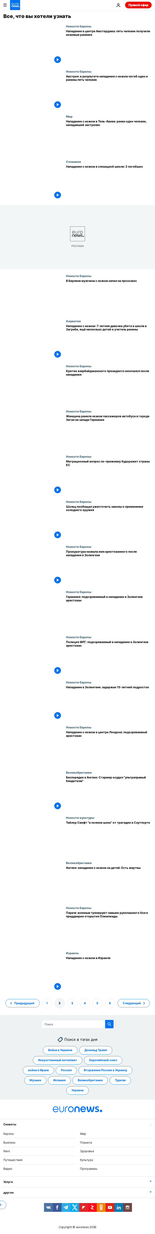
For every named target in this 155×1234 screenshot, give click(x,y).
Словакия (73, 161)
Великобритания (79, 772)
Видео (7, 1168)
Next (6, 1151)
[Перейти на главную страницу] (15, 5)
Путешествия (12, 1160)
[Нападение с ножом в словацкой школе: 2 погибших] (109, 182)
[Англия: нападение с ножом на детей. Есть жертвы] (109, 883)
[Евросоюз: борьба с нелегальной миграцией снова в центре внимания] (109, 477)
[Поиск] (78, 1024)
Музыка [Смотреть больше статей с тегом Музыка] (35, 1080)
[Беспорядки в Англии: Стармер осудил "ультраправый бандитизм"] (109, 793)
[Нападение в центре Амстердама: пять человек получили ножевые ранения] (109, 47)
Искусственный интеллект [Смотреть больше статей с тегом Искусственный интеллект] (57, 1060)
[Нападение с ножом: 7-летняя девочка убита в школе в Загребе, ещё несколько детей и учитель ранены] (109, 342)
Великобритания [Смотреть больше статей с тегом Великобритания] (90, 1080)
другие (8, 1192)
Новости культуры (80, 817)
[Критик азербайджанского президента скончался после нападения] (109, 386)
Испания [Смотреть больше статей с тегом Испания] (59, 1080)
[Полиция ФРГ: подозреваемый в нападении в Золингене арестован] (109, 657)
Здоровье (87, 1151)
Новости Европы (78, 26)
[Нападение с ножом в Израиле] (109, 973)
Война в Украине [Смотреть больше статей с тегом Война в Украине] (60, 1050)
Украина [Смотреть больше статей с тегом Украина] (77, 1090)
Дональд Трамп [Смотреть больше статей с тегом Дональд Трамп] (95, 1050)
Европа (8, 1133)
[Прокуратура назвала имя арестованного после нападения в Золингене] (109, 567)
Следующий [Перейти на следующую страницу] (132, 1003)
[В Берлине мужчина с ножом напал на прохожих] (109, 296)
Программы (88, 1168)
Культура (86, 1160)
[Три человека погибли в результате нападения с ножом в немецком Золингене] (109, 703)
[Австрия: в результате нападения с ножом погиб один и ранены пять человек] (109, 92)
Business (9, 1142)
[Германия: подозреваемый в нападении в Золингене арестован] (109, 612)
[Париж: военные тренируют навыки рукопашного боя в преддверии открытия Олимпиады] (109, 928)
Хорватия (73, 321)
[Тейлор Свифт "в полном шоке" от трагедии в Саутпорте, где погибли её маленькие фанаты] (109, 838)
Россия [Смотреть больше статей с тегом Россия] (66, 1070)
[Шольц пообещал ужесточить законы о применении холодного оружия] (109, 522)
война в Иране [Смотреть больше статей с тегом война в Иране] (38, 1070)
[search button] (109, 1024)
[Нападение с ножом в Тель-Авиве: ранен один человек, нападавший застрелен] (109, 137)
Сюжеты (9, 1124)
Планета (86, 1142)
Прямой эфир (138, 5)
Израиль (72, 953)
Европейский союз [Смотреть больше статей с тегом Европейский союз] (103, 1060)
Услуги (8, 1182)
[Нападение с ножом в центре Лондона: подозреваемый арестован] (109, 748)
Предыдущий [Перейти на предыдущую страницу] (24, 1003)
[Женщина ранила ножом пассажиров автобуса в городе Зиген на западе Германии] (109, 432)
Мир (69, 116)
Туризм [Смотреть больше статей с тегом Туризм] (120, 1080)
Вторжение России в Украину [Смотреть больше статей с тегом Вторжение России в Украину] (105, 1070)
